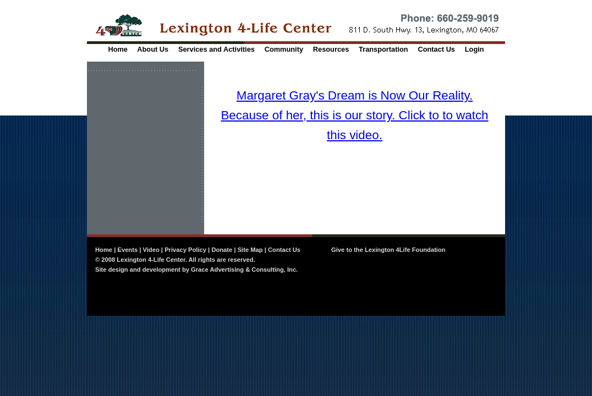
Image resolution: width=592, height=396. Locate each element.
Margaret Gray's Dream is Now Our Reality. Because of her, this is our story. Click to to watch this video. (354, 115)
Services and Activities (216, 49)
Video (151, 249)
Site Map (250, 249)
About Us (152, 49)
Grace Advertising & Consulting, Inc (243, 269)
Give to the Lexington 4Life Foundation (388, 249)
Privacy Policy (185, 249)
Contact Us (436, 49)
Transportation (383, 49)
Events (127, 249)
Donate (221, 249)
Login (474, 49)
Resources (331, 49)
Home (118, 49)
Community (284, 49)
